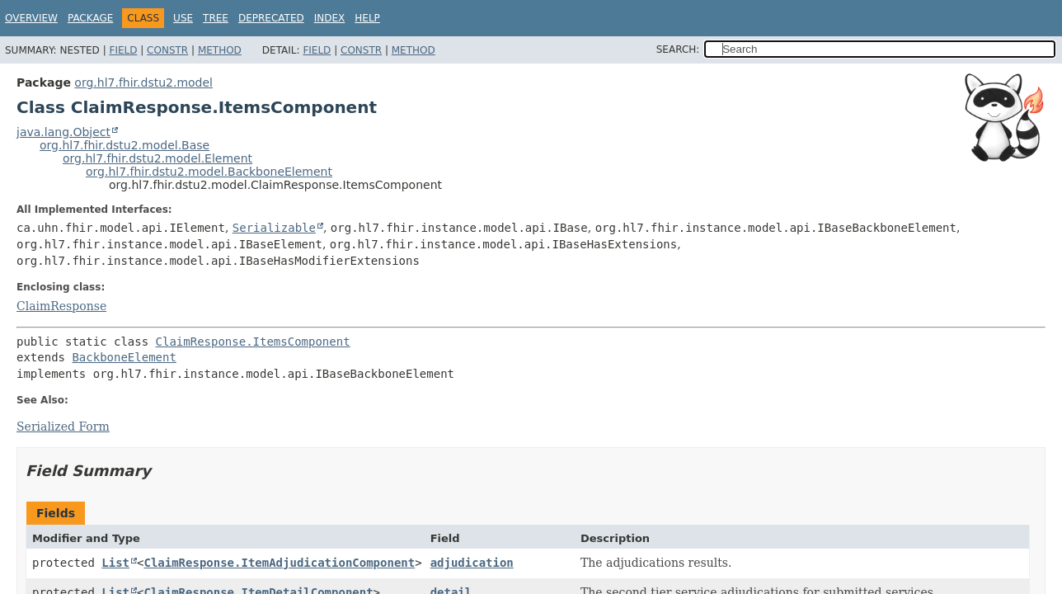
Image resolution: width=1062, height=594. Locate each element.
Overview (31, 18)
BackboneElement (124, 357)
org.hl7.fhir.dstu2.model (143, 82)
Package (90, 18)
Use (183, 18)
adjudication (472, 562)
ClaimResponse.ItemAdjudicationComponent (279, 562)
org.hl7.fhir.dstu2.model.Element (157, 158)
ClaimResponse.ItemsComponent (253, 341)
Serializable (274, 227)
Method (220, 50)
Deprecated (271, 18)
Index (329, 18)
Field (123, 50)
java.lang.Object (63, 132)
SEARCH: (678, 49)
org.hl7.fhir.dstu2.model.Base (124, 145)
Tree (215, 18)
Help (367, 18)
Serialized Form (63, 426)
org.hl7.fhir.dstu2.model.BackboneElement (209, 171)
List (115, 562)
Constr (167, 50)
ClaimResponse (61, 306)
